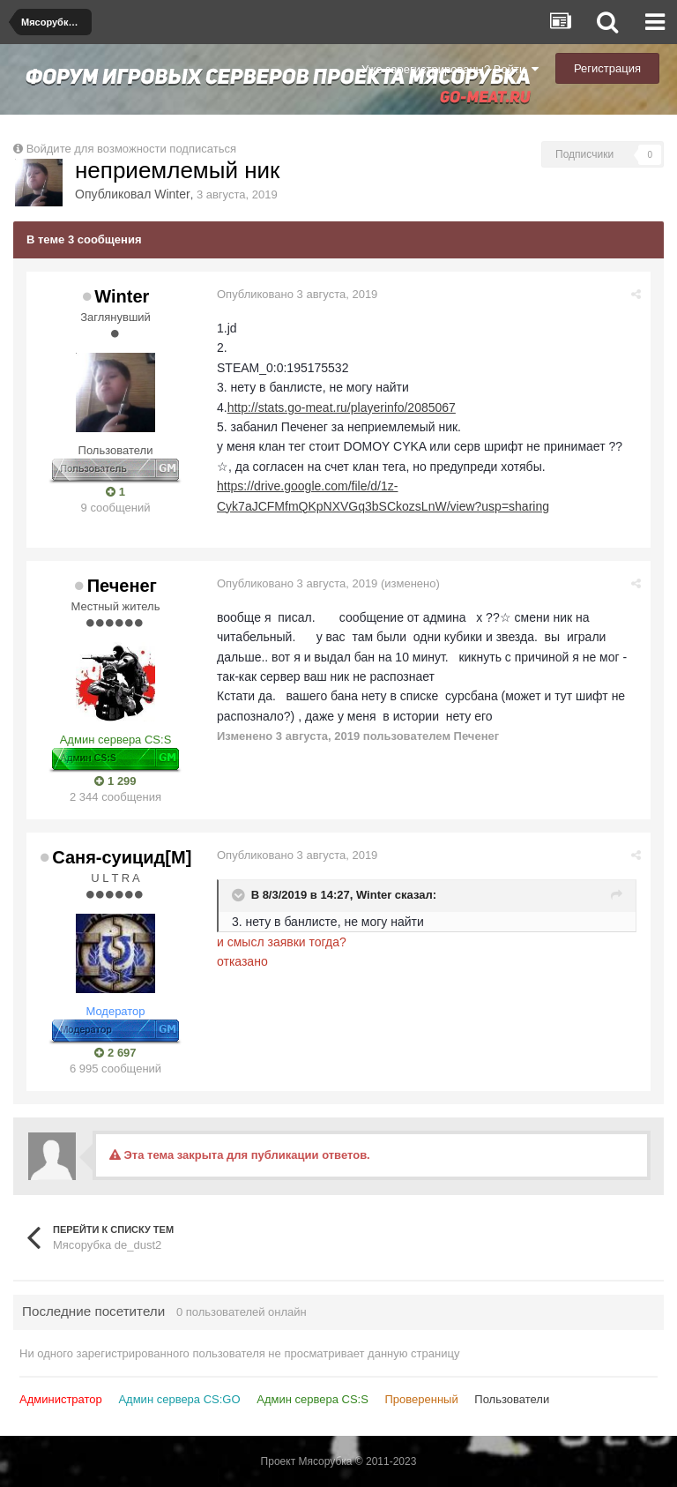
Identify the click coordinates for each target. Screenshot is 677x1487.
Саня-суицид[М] (121, 857)
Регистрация (607, 68)
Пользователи (511, 1399)
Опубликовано (297, 294)
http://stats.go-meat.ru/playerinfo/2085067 (341, 407)
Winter (172, 194)
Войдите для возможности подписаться (131, 148)
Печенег (122, 585)
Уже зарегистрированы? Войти (450, 69)
